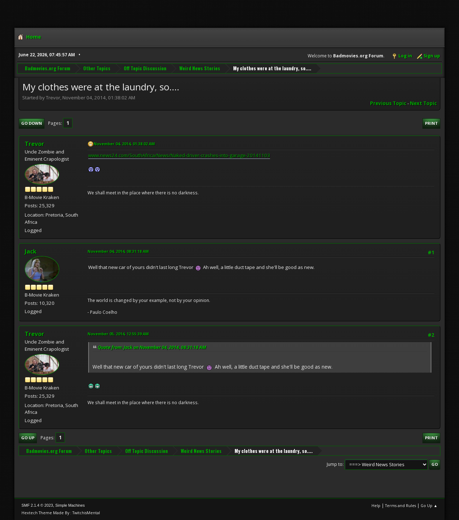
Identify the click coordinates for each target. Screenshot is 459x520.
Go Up (27, 437)
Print (431, 123)
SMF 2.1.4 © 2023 (37, 505)
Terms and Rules (400, 505)
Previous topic (388, 103)
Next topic (423, 103)
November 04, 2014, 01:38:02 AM (124, 143)
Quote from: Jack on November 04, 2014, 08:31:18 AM (152, 347)
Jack (31, 251)
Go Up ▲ (429, 505)
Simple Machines (70, 505)
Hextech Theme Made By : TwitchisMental (61, 512)
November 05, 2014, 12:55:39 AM (118, 333)
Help (376, 505)
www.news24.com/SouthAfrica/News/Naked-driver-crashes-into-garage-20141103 (179, 155)
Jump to (334, 464)
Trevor (34, 144)
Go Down (31, 123)
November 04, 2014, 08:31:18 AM (118, 251)
